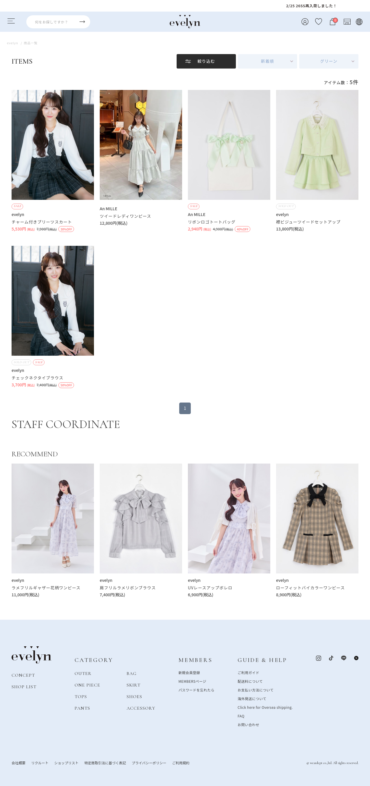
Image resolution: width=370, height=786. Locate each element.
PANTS (82, 708)
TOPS (81, 696)
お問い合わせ (248, 724)
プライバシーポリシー (149, 762)
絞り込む (206, 61)
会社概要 (18, 762)
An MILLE (108, 208)
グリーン (329, 61)
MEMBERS (195, 660)
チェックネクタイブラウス (37, 378)
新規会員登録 (189, 672)
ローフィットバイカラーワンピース (310, 588)
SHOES (134, 696)
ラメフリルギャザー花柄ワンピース (46, 588)
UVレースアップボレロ (210, 588)
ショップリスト (66, 762)
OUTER (83, 673)
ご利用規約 (180, 762)
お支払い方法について (255, 689)
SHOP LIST (24, 686)
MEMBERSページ (192, 680)
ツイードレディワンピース (125, 216)
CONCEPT (23, 675)
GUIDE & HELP (262, 660)
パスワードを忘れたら (196, 689)
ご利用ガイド (248, 672)
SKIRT (133, 685)
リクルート (40, 762)
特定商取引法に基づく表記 (105, 762)
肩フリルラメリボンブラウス (128, 588)
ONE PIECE (87, 685)
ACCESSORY (141, 708)
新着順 (267, 61)
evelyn (18, 214)
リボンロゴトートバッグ (212, 222)
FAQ (241, 715)
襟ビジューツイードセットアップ (308, 222)
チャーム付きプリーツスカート (42, 222)
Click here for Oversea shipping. (265, 706)
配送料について (250, 680)
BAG (131, 673)
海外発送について (252, 698)
